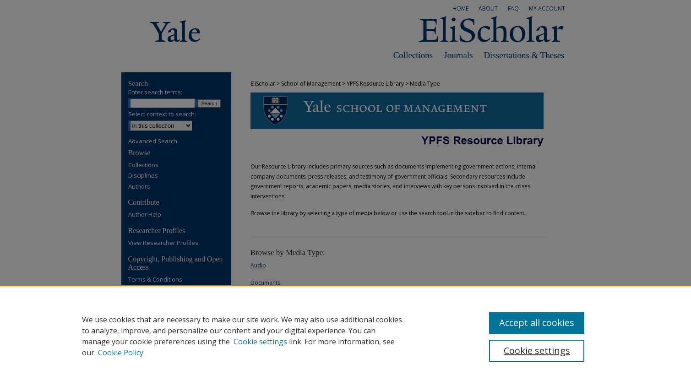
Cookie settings (260, 342)
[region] (345, 335)
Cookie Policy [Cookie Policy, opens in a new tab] (120, 353)
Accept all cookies (536, 322)
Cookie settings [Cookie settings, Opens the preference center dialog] (537, 350)
